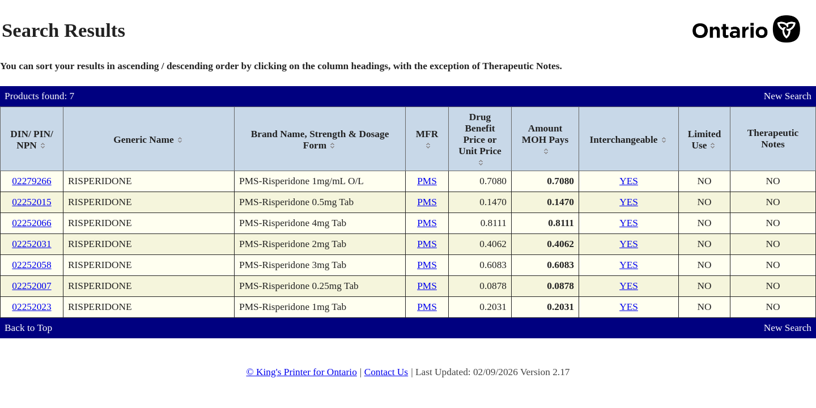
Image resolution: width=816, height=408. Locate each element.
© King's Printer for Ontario (301, 372)
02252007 (31, 285)
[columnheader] (32, 139)
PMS (427, 181)
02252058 (31, 265)
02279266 (31, 181)
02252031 (31, 244)
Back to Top (28, 327)
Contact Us (386, 372)
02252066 (31, 223)
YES (628, 181)
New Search (787, 96)
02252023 (31, 306)
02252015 (31, 202)
